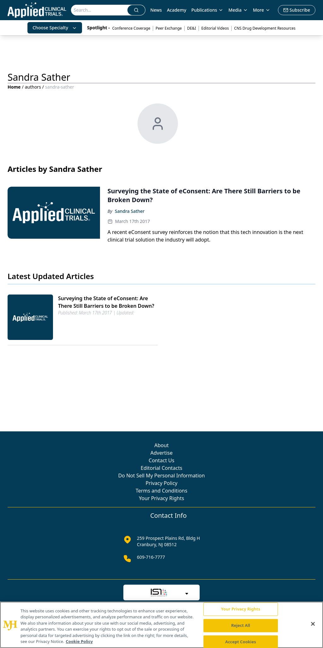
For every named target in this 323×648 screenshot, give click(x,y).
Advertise (161, 452)
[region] (161, 625)
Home (14, 87)
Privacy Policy (162, 483)
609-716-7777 (151, 557)
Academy (176, 10)
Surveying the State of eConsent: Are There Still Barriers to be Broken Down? (106, 302)
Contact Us (161, 460)
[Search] (99, 10)
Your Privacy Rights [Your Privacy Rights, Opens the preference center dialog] (240, 609)
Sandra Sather (129, 211)
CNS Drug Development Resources (264, 28)
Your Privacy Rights (161, 498)
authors (33, 87)
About (161, 445)
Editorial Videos (215, 28)
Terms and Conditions (161, 490)
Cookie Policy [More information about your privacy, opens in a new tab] (79, 641)
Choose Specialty (54, 28)
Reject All (240, 625)
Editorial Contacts (161, 467)
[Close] (313, 624)
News (156, 10)
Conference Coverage (131, 28)
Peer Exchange (169, 28)
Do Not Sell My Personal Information (161, 475)
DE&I (191, 28)
